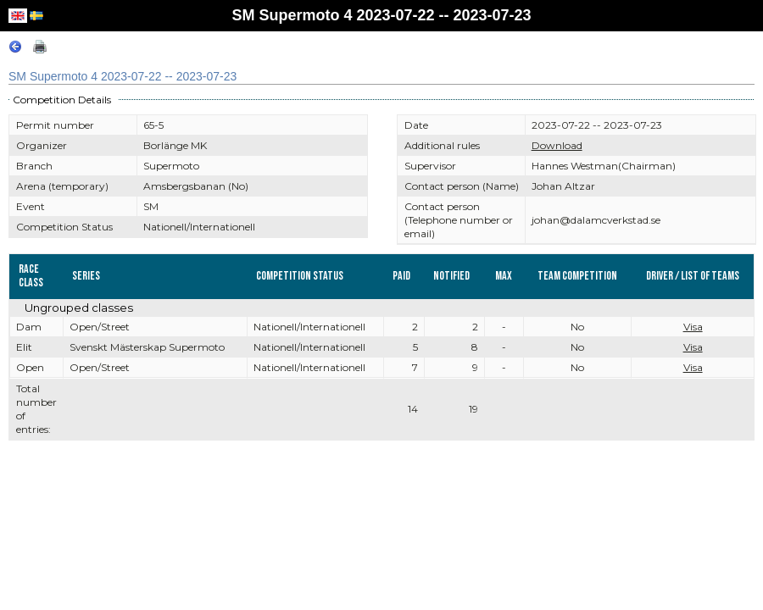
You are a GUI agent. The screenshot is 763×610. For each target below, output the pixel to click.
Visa (693, 326)
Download (557, 145)
